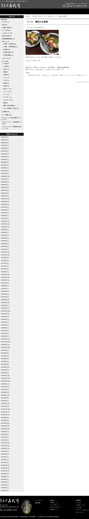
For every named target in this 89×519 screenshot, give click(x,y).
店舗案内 (44, 11)
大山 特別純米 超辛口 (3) (11, 108)
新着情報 (37, 503)
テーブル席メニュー (55, 505)
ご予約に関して (39, 69)
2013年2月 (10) (5, 403)
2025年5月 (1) (5, 148)
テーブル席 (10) (6, 30)
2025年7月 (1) (5, 145)
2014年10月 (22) (5, 347)
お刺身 (50, 16)
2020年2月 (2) (5, 193)
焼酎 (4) (5, 102)
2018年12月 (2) (5, 221)
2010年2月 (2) (5, 487)
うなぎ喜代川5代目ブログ (38, 16)
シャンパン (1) (7, 91)
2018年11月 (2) (5, 224)
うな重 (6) (6, 66)
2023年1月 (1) (5, 156)
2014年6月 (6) (5, 358)
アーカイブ (13, 134)
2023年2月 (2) (5, 154)
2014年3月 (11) (5, 367)
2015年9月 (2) (5, 316)
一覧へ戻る (54, 75)
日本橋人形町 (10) (8, 52)
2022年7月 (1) (5, 159)
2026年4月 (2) (5, 137)
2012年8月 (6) (5, 420)
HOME (28, 16)
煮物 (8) (5, 72)
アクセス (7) (5, 22)
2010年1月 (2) (5, 490)
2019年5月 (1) (5, 210)
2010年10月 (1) (5, 471)
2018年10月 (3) (5, 227)
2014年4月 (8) (5, 364)
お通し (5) (6, 69)
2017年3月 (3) (5, 266)
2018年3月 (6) (5, 243)
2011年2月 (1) (5, 459)
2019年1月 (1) (5, 218)
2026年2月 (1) (5, 142)
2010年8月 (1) (5, 476)
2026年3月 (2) (5, 140)
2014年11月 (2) (5, 344)
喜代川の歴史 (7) (6, 36)
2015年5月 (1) (5, 328)
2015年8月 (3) (5, 319)
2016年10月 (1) (5, 280)
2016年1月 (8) (5, 305)
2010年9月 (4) (5, 473)
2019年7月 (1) (5, 207)
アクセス (61, 11)
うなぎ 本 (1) (6, 58)
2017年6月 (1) (5, 260)
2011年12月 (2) (5, 442)
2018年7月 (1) (5, 235)
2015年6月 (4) (5, 325)
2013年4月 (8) (5, 398)
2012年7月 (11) (5, 423)
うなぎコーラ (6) (8, 100)
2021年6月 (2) (5, 168)
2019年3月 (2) (5, 215)
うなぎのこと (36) (7, 33)
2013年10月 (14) (5, 381)
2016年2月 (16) (5, 302)
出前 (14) (4, 24)
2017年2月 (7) (5, 269)
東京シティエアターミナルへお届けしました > (73, 75)
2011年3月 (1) (5, 457)
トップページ (10, 11)
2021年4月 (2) (5, 170)
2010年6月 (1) (5, 479)
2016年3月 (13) (5, 299)
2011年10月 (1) (5, 448)
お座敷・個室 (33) (7, 27)
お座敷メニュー (54, 502)
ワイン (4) (6, 94)
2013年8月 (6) (5, 386)
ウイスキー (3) (7, 97)
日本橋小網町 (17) (8, 55)
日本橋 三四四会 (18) (9, 44)
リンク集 (78, 507)
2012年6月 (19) (5, 426)
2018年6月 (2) (5, 238)
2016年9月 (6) (5, 283)
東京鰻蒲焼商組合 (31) (8, 38)
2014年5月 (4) (5, 361)
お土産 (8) (6, 63)
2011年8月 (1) (5, 454)
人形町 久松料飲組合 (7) (10, 46)
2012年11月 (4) (5, 412)
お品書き (28, 11)
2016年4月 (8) (5, 297)
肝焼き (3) (6, 86)
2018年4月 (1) (5, 241)
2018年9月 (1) (5, 229)
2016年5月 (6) (5, 294)
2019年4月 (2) (5, 212)
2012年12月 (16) (5, 409)
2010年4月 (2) (5, 482)
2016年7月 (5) (5, 288)
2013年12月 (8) (5, 375)
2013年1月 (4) (5, 406)
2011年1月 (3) (5, 462)
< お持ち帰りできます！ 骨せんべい (38, 75)
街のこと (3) (5, 41)
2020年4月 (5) (5, 187)
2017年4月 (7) (5, 263)
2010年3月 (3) (5, 485)
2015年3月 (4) (5, 333)
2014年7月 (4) (5, 356)
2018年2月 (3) (5, 246)
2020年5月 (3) (5, 184)
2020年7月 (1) (5, 179)
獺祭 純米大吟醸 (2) (9, 105)
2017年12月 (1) (5, 252)
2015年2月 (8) (5, 336)
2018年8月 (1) (5, 232)
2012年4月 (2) (5, 431)
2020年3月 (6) (5, 190)
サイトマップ (80, 512)
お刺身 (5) (6, 74)
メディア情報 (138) (6, 115)
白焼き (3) (6, 83)
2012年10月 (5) (5, 414)
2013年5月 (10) (5, 395)
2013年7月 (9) (5, 389)
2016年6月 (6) (5, 291)
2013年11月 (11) (5, 378)
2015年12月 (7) (5, 308)
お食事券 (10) (6, 111)
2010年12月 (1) (5, 465)
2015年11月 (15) (5, 311)
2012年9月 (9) (5, 417)
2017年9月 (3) (5, 257)
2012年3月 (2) (5, 434)
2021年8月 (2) (5, 165)
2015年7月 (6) (5, 322)
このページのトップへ (82, 82)
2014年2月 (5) (5, 370)
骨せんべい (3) (7, 88)
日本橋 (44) (6, 49)
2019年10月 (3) (5, 201)
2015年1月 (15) (5, 339)
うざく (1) (6, 77)
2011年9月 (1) (5, 451)
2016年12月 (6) (5, 274)
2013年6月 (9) (5, 392)
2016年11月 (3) (5, 277)
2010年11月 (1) (5, 468)
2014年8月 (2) (5, 353)
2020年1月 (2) (5, 196)
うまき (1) (6, 80)
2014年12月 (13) (5, 342)
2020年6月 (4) (5, 182)
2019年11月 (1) (5, 198)
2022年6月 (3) (5, 162)
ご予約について (79, 11)
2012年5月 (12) (5, 429)
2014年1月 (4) (5, 372)
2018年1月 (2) (5, 249)
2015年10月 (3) (5, 313)
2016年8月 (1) (5, 285)
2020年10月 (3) (5, 176)
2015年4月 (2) (5, 330)
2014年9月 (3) (5, 350)
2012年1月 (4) (5, 440)
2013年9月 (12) (5, 384)
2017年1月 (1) (5, 271)
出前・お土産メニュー (56, 507)
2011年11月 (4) (5, 445)
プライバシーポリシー (82, 510)
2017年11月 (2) (5, 255)
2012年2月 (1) (5, 437)
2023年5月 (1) (5, 151)
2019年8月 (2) (5, 204)
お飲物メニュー (54, 509)
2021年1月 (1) (5, 173)
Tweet (28, 73)
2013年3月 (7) (5, 400)
